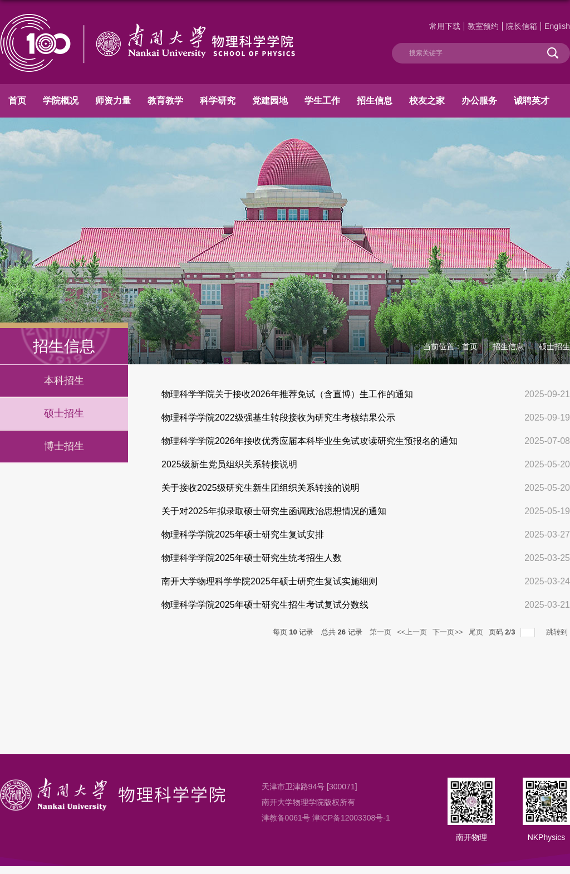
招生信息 (374, 100)
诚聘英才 (531, 100)
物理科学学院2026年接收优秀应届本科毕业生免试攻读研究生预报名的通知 (309, 441)
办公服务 (479, 100)
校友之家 (427, 100)
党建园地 (270, 100)
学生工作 (322, 100)
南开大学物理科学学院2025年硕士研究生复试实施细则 (269, 581)
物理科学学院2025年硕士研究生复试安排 (242, 534)
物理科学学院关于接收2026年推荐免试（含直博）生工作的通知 (287, 394)
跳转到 (558, 632)
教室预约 (483, 26)
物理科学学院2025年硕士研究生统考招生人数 (251, 558)
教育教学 (165, 100)
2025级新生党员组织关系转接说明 (229, 464)
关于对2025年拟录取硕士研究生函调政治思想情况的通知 (273, 511)
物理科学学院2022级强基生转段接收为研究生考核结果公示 (278, 417)
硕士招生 (554, 346)
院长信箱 (521, 26)
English (557, 26)
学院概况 (60, 100)
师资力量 (113, 100)
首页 (17, 100)
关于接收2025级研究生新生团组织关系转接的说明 (260, 487)
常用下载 (444, 26)
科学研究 (217, 100)
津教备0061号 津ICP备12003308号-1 (326, 817)
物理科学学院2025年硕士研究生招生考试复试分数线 (264, 604)
